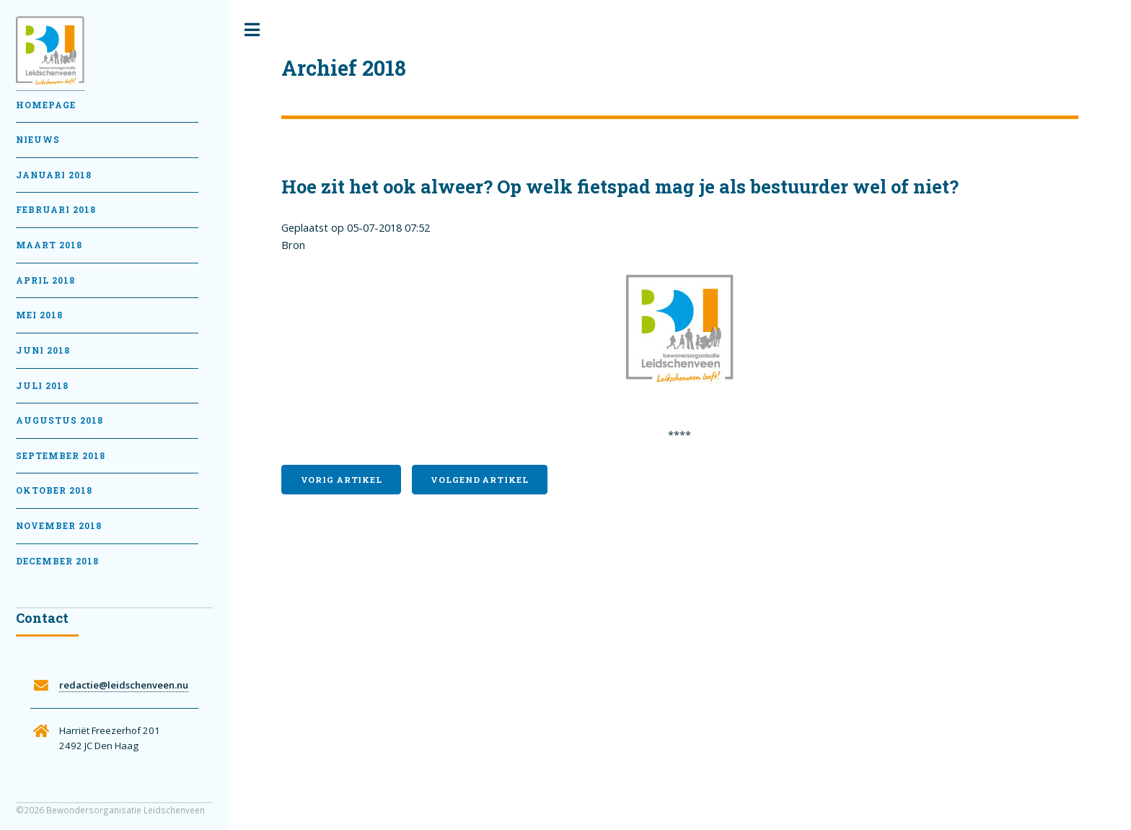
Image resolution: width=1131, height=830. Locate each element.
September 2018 (60, 455)
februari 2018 (56, 209)
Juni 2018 (43, 350)
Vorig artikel (341, 479)
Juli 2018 (42, 385)
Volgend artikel (479, 479)
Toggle (252, 30)
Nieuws (38, 139)
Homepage (46, 105)
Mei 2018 (39, 315)
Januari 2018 (54, 175)
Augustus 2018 (59, 420)
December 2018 (57, 561)
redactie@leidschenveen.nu (123, 684)
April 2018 (45, 280)
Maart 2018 (49, 245)
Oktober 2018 (54, 490)
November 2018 (59, 525)
